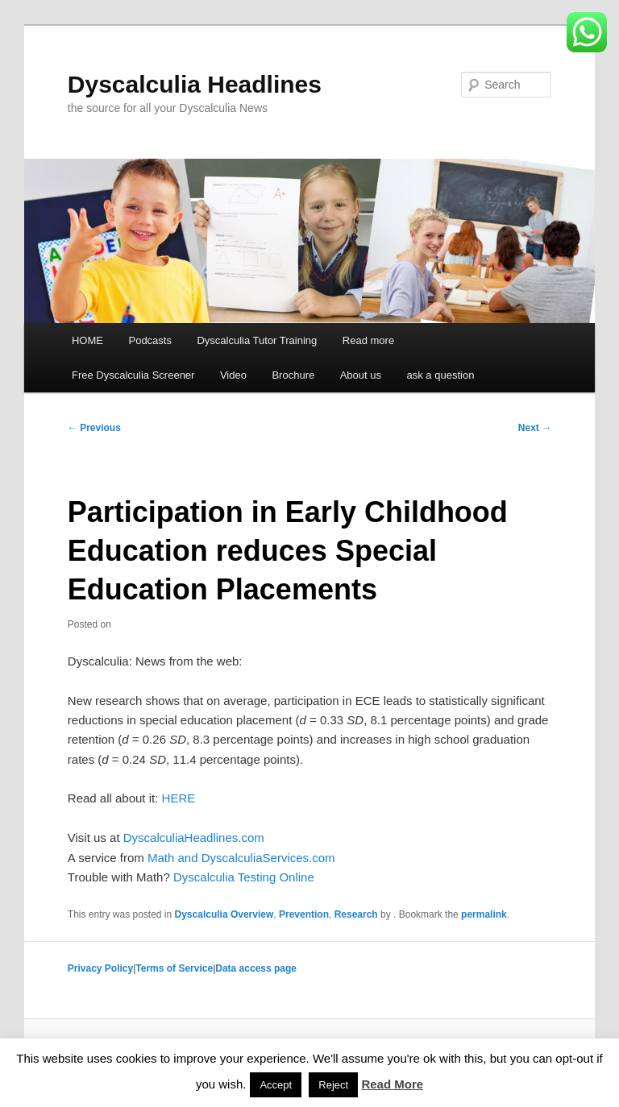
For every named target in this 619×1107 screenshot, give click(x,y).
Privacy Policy (100, 968)
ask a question (441, 375)
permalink (484, 914)
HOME (87, 340)
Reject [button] (333, 1085)
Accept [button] (276, 1085)
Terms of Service (174, 968)
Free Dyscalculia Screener (133, 375)
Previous (94, 427)
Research (356, 914)
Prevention (304, 914)
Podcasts (149, 340)
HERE (179, 798)
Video (233, 375)
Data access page (256, 968)
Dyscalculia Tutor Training (257, 340)
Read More (392, 1084)
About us (360, 375)
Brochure (293, 375)
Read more (368, 340)
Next (534, 427)
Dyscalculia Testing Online (243, 877)
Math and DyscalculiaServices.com (241, 857)
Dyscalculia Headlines (195, 84)
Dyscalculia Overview (224, 914)
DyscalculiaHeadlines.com (193, 837)
